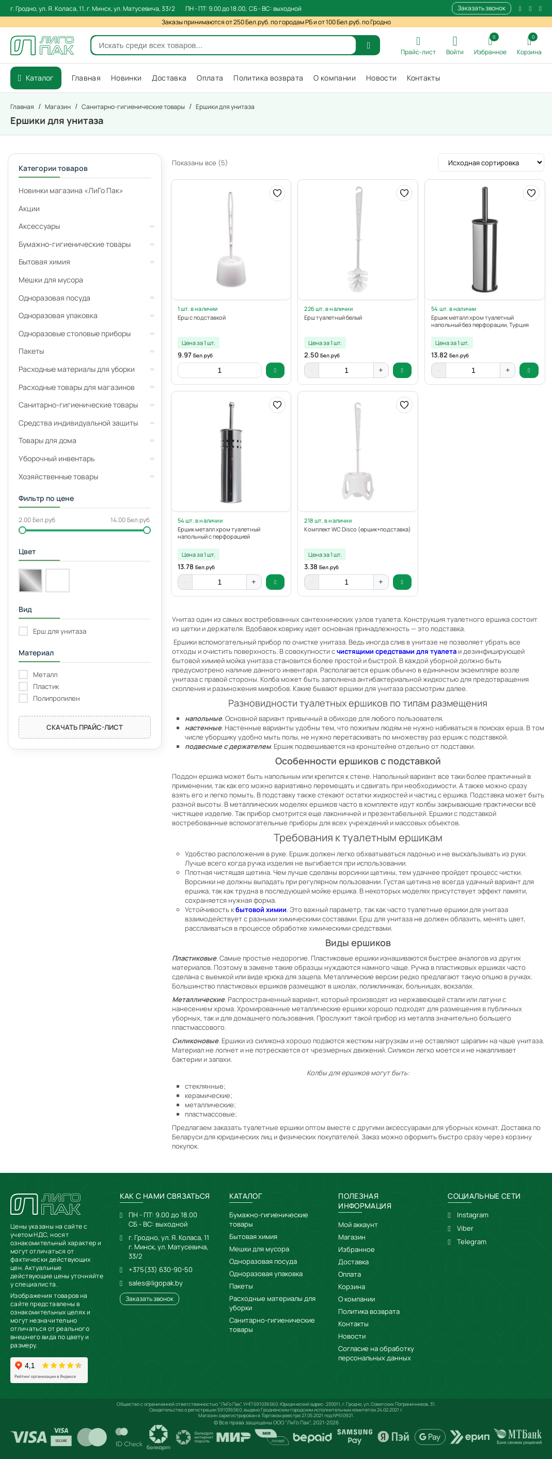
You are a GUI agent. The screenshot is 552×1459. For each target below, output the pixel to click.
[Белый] (57, 580)
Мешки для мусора (259, 1248)
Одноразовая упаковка (266, 1273)
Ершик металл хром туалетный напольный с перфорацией (219, 533)
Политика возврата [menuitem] (268, 78)
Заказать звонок (482, 8)
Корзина (351, 1286)
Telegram (471, 1241)
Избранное (356, 1249)
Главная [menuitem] (86, 78)
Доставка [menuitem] (169, 78)
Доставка (353, 1261)
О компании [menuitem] (334, 78)
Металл (45, 674)
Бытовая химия (253, 1236)
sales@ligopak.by (156, 1283)
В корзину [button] (275, 370)
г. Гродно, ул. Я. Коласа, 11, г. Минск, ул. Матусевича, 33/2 (92, 8)
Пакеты (241, 1286)
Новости (352, 1336)
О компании (356, 1299)
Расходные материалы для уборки (272, 1303)
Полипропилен (56, 698)
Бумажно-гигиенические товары (268, 1219)
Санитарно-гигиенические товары (272, 1324)
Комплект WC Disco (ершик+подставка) (357, 529)
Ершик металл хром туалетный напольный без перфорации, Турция (480, 321)
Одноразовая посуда (263, 1261)
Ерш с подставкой (202, 317)
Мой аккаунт (358, 1224)
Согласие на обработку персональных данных (376, 1353)
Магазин (352, 1237)
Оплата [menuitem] (210, 78)
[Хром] (30, 580)
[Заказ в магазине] (491, 162)
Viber (465, 1228)
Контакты (353, 1323)
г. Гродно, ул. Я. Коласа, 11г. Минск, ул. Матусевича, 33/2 (169, 1247)
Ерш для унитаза (59, 631)
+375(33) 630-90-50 (161, 1269)
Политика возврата (369, 1311)
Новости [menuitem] (381, 78)
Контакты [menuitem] (423, 78)
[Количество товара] (220, 370)
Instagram (472, 1214)
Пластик (46, 686)
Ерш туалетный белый (333, 317)
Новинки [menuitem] (126, 78)
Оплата (349, 1274)
